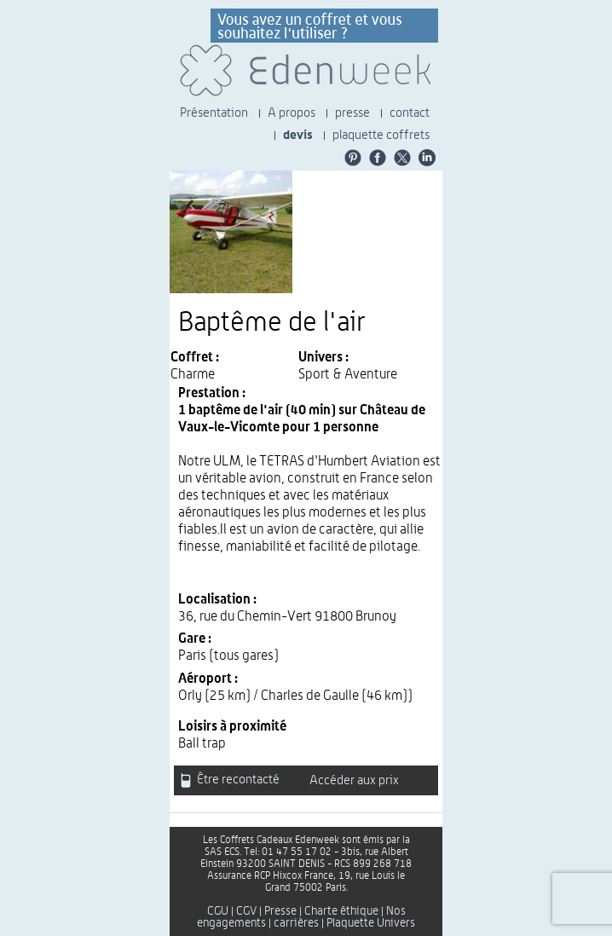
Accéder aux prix (354, 780)
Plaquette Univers (370, 923)
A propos (291, 113)
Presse (280, 911)
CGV (246, 911)
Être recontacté (230, 780)
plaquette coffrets (381, 135)
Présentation (214, 113)
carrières (296, 923)
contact (410, 113)
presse (352, 113)
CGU (217, 911)
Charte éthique (341, 911)
